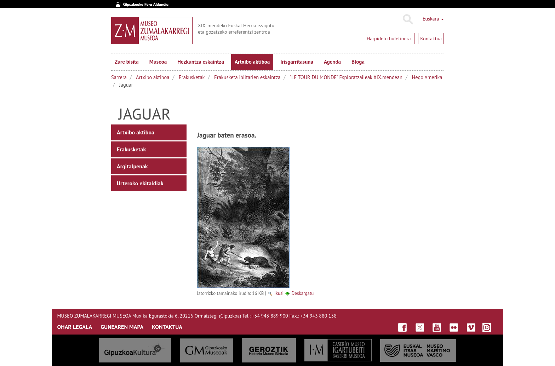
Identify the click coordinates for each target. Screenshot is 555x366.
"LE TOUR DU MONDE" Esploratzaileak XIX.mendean (346, 77)
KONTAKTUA (167, 326)
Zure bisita (127, 61)
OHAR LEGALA (74, 326)
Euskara (433, 19)
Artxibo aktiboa (252, 61)
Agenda (332, 61)
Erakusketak (192, 77)
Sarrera (119, 77)
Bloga (358, 61)
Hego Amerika (427, 77)
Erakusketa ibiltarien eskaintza (247, 77)
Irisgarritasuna (296, 61)
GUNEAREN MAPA (122, 326)
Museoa (158, 61)
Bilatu (407, 19)
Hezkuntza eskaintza (200, 61)
